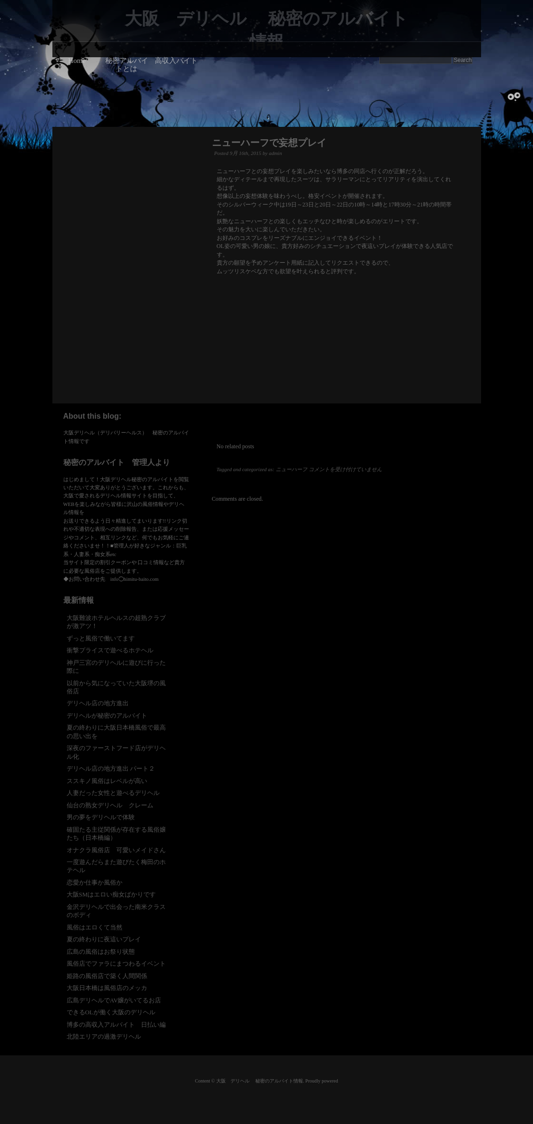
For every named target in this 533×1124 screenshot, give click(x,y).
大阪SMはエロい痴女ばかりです (111, 894)
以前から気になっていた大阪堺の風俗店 (116, 687)
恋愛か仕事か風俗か (94, 882)
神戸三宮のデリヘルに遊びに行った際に (116, 666)
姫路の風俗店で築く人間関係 (107, 976)
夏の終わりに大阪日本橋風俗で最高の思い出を (116, 731)
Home (77, 60)
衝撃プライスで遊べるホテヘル (110, 650)
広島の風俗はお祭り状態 (101, 951)
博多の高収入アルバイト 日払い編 (116, 1024)
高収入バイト (176, 60)
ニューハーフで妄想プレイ (269, 142)
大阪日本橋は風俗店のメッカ (107, 987)
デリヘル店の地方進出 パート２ (111, 768)
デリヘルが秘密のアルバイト (107, 715)
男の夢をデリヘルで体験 (101, 817)
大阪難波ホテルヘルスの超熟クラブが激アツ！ (116, 621)
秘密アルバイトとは (126, 64)
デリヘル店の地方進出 (98, 703)
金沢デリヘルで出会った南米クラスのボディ (116, 910)
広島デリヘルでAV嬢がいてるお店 (114, 1000)
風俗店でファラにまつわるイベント (116, 963)
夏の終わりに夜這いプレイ (104, 939)
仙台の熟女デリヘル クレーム (110, 805)
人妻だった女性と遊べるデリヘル (113, 792)
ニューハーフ (291, 469)
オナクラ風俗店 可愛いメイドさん (116, 850)
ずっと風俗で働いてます (101, 638)
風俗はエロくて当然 (94, 927)
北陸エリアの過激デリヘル (104, 1036)
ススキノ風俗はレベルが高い (107, 780)
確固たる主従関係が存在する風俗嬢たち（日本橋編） (116, 833)
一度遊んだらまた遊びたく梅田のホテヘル (116, 866)
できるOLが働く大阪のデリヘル (111, 1012)
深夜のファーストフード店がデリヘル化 (116, 752)
